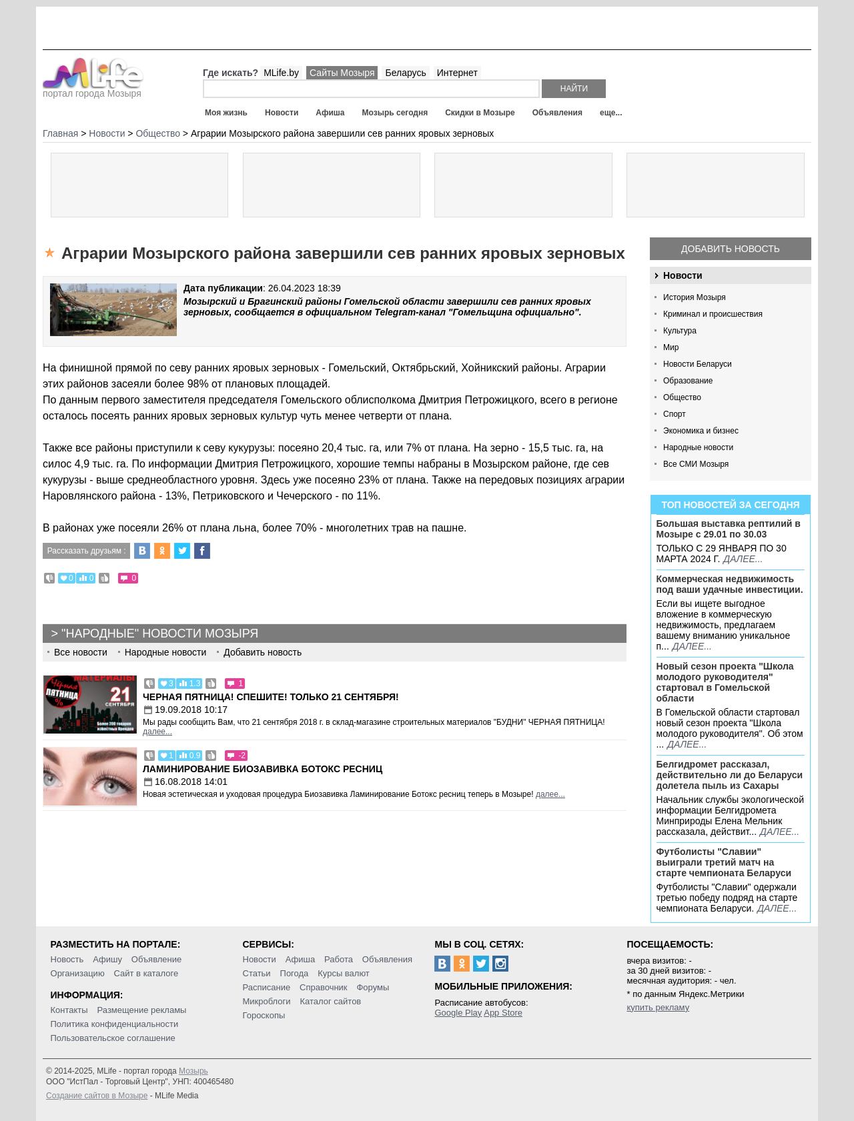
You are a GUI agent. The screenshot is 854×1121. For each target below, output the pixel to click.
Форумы (372, 987)
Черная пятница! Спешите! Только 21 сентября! (271, 697)
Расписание (267, 987)
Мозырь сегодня (395, 112)
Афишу (107, 959)
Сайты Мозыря (342, 72)
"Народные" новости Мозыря (159, 633)
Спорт (674, 414)
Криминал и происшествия (713, 314)
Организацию (78, 973)
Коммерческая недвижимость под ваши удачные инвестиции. (730, 584)
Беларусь (405, 72)
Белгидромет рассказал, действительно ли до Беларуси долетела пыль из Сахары (730, 775)
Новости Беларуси (697, 364)
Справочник (324, 987)
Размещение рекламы (142, 1010)
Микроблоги (267, 1001)
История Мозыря (694, 297)
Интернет (457, 72)
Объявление (156, 959)
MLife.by (281, 72)
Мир (671, 347)
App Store (503, 1013)
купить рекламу (657, 1007)
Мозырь (193, 1071)
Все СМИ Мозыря (696, 464)
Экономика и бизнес (701, 430)
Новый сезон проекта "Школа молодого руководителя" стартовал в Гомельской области (725, 682)
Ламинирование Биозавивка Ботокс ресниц (262, 769)
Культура (680, 330)
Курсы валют (344, 973)
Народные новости (698, 447)
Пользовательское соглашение (113, 1038)
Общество (682, 397)
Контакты (69, 1010)
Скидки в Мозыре (479, 112)
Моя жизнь (226, 112)
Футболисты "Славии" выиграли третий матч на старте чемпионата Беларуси (724, 862)
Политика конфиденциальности (115, 1024)
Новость (67, 959)
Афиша (330, 112)
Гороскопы (264, 1015)
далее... (743, 558)
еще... (611, 112)
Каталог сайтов (330, 1001)
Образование (688, 380)
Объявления (557, 112)
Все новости (80, 652)
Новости (281, 112)
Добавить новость (730, 248)
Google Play (458, 1013)
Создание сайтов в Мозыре (96, 1095)
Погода (294, 973)
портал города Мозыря (93, 89)
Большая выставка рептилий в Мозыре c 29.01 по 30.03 (729, 528)
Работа (338, 959)
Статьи (257, 973)
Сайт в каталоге (146, 973)
